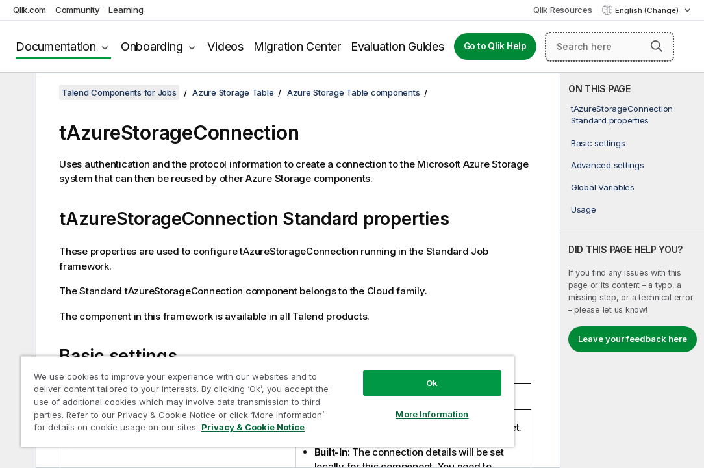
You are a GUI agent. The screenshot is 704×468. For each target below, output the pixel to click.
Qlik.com (29, 10)
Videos (225, 46)
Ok (360, 360)
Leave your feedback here (632, 338)
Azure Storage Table (232, 92)
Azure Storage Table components (353, 92)
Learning (125, 10)
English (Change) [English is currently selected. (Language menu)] (648, 10)
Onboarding (152, 46)
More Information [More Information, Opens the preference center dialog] (359, 391)
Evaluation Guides (397, 46)
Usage (583, 209)
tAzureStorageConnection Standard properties (622, 114)
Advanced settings (607, 165)
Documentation (56, 46)
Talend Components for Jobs (119, 92)
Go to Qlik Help (495, 46)
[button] (656, 46)
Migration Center (297, 46)
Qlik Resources (562, 10)
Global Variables (603, 187)
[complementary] (632, 270)
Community (77, 10)
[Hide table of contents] (16, 93)
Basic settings (598, 143)
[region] (225, 390)
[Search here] (609, 46)
